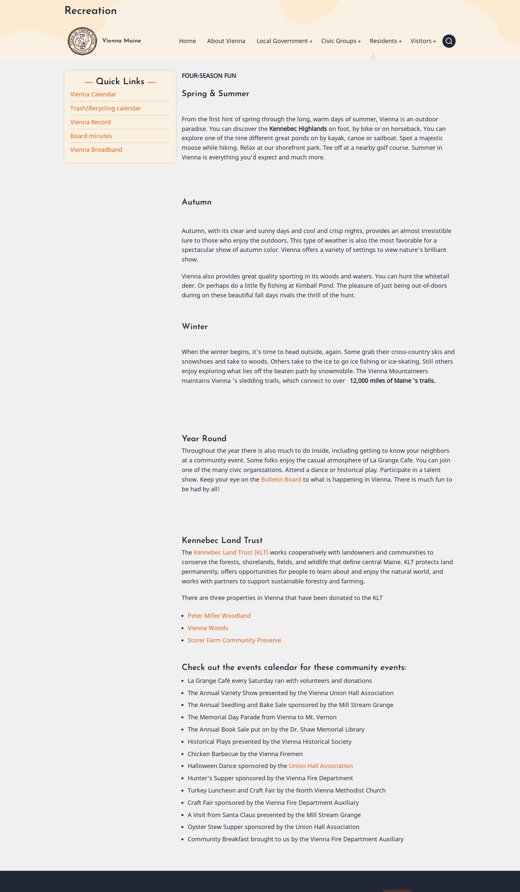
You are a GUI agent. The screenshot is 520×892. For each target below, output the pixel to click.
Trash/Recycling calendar (105, 108)
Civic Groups (339, 41)
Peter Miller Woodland (219, 616)
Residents (383, 41)
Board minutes (91, 136)
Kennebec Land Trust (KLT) (231, 552)
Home (187, 41)
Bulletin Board (281, 479)
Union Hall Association (321, 766)
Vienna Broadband (96, 149)
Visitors (421, 41)
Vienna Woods (208, 628)
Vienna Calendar (93, 94)
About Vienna (226, 41)
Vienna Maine (121, 41)
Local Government (282, 41)
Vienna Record (90, 122)
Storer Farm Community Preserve (234, 640)
